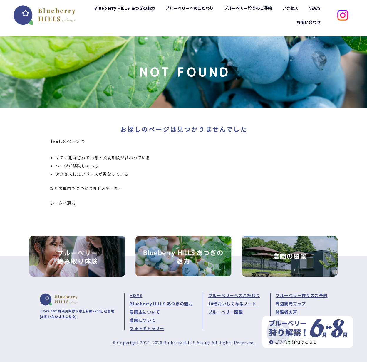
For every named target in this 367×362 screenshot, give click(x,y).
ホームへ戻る (63, 203)
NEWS (314, 11)
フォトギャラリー (147, 328)
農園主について (145, 312)
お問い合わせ (308, 25)
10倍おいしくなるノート (232, 303)
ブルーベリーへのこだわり (234, 295)
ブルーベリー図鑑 (225, 312)
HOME (136, 295)
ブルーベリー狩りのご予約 (301, 295)
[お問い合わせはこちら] (58, 316)
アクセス (289, 11)
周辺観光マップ (291, 303)
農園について (142, 320)
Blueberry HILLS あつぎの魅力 (161, 303)
